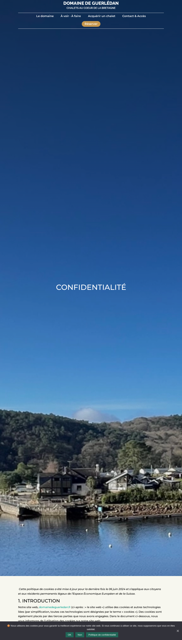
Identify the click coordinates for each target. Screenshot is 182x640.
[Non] (177, 631)
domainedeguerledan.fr (55, 607)
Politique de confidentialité (102, 634)
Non (80, 634)
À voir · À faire (71, 16)
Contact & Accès (134, 16)
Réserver (91, 24)
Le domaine (45, 16)
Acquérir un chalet (101, 16)
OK (69, 634)
